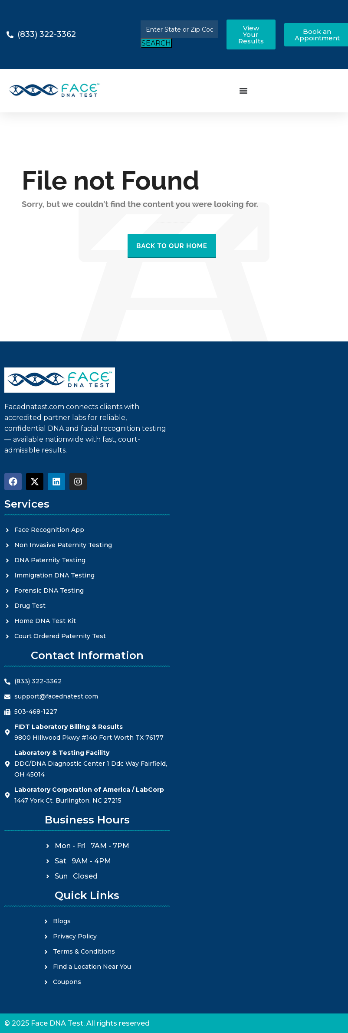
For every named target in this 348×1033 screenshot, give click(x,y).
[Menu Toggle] (243, 90)
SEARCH (156, 43)
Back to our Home (171, 246)
